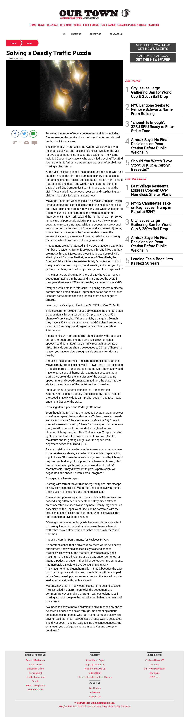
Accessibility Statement (120, 706)
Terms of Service (85, 706)
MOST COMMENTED (135, 178)
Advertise (95, 34)
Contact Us (116, 34)
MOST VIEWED (132, 80)
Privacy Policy (100, 706)
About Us (76, 34)
